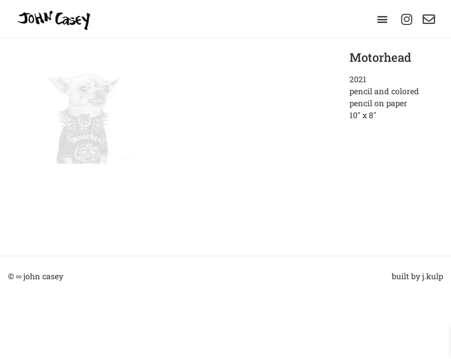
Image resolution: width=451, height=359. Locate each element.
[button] (382, 19)
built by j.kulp (417, 275)
